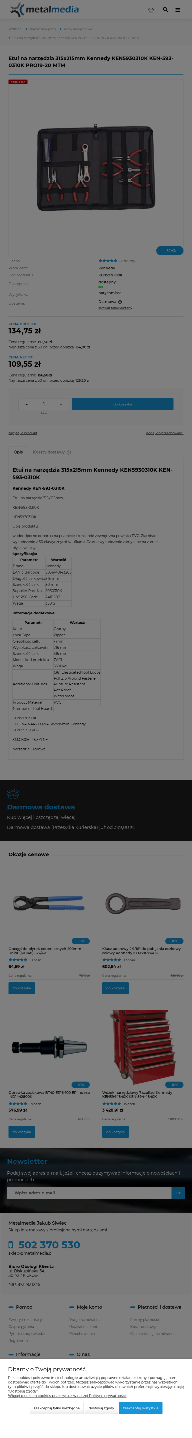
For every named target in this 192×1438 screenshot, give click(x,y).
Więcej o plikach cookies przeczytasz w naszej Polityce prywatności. (67, 1395)
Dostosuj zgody (101, 1408)
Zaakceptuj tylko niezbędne (57, 1408)
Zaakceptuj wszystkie (140, 1408)
